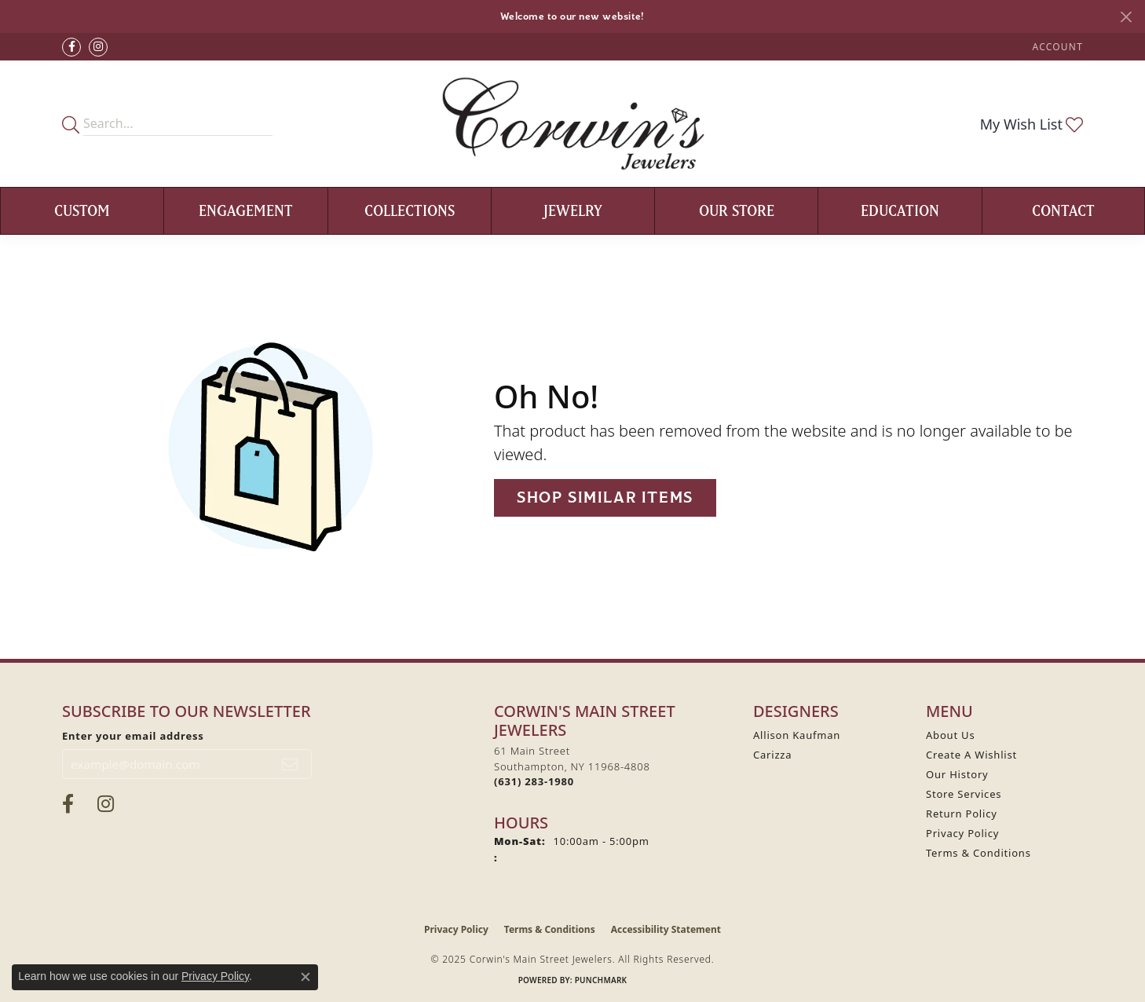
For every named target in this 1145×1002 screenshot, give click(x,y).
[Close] (1126, 17)
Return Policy (961, 813)
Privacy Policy (962, 833)
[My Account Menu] (1058, 46)
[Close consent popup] (305, 977)
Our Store (736, 210)
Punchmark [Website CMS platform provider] (601, 980)
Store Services (963, 794)
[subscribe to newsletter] (290, 764)
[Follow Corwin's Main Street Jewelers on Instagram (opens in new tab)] (98, 47)
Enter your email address (133, 736)
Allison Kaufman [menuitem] (796, 735)
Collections (409, 210)
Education (900, 210)
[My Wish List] (1031, 124)
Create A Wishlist (971, 755)
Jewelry (572, 210)
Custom (82, 210)
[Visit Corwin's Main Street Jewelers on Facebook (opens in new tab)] (71, 47)
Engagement (246, 210)
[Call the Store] (534, 781)
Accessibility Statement (666, 929)
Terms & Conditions (978, 853)
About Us (950, 735)
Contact (1063, 210)
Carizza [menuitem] (772, 755)
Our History (957, 774)
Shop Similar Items (605, 497)
